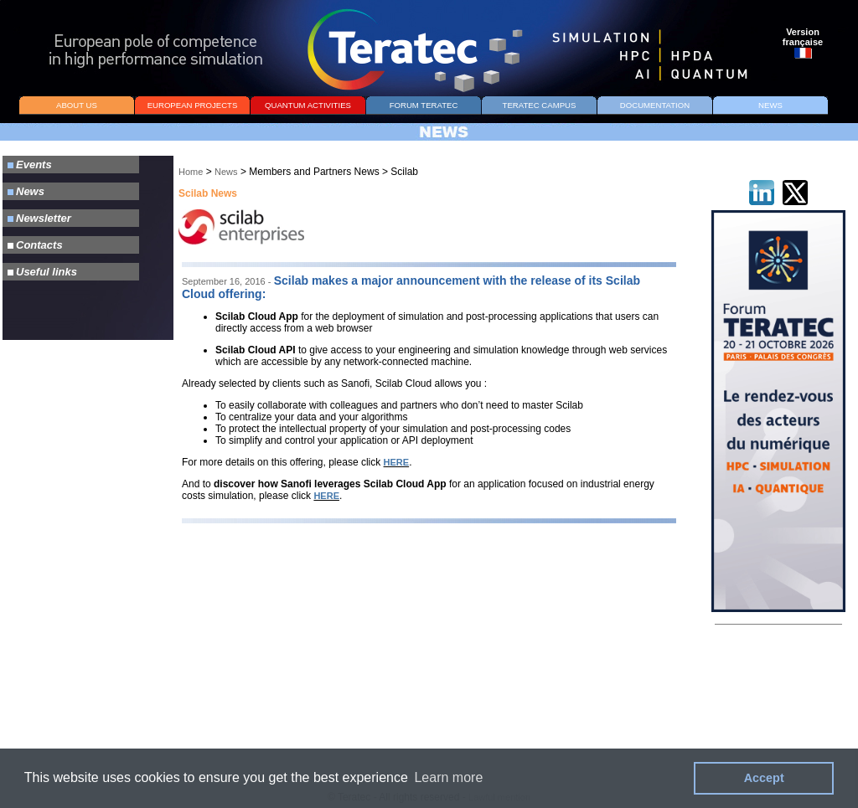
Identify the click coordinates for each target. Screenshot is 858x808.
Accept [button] (764, 778)
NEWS (770, 105)
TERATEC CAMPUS (539, 105)
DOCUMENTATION (655, 105)
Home (190, 172)
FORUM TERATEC (424, 105)
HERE (397, 462)
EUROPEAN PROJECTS (192, 105)
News (226, 172)
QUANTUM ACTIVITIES (308, 105)
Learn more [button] (448, 777)
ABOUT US (76, 105)
